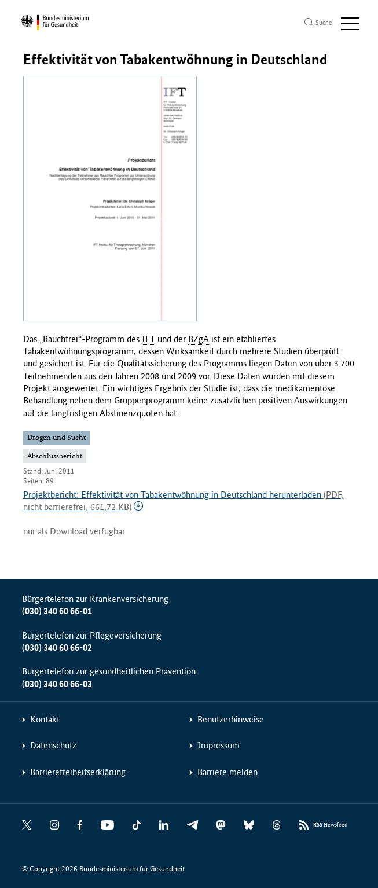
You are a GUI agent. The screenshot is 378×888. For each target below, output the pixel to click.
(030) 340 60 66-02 (57, 647)
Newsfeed (330, 825)
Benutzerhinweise (230, 719)
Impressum (218, 745)
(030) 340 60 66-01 (57, 611)
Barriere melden (227, 771)
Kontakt (45, 719)
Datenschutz (53, 745)
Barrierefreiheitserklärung (78, 771)
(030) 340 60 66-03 (57, 683)
